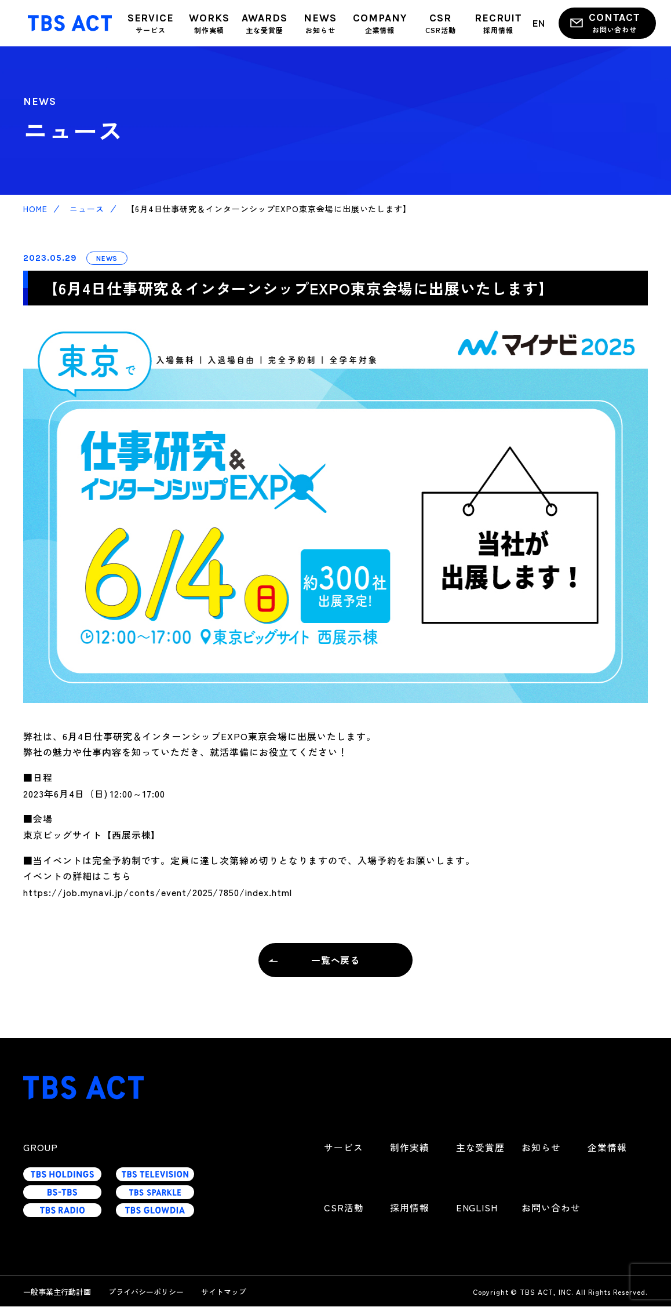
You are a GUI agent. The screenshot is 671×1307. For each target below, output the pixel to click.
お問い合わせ (551, 1208)
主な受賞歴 (480, 1148)
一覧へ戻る (335, 960)
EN (539, 23)
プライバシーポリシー (146, 1292)
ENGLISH (477, 1208)
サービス (343, 1148)
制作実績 (409, 1148)
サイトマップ (223, 1292)
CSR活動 (344, 1208)
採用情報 (409, 1208)
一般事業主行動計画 (57, 1292)
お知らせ (541, 1148)
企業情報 (607, 1148)
